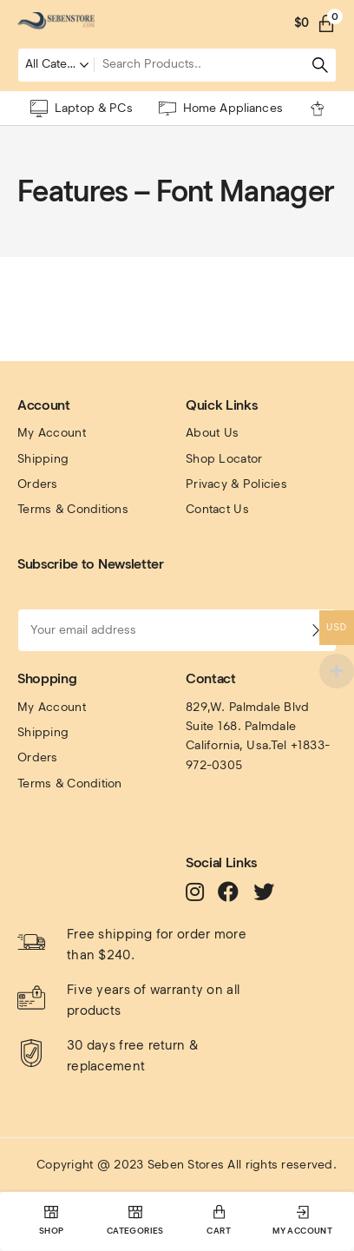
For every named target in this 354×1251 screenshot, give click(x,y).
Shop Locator (224, 458)
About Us (212, 432)
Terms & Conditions (72, 509)
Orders (37, 484)
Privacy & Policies (236, 484)
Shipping (43, 458)
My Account (51, 432)
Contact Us (217, 509)
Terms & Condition (69, 783)
